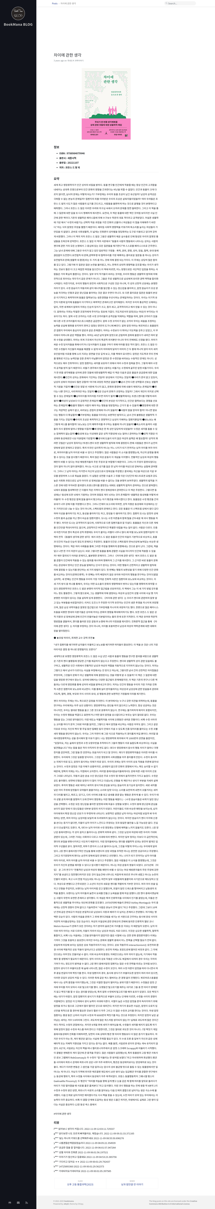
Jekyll (66, 1203)
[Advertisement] (18, 73)
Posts (55, 3)
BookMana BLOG (18, 24)
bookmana (69, 1201)
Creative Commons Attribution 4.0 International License (173, 1202)
